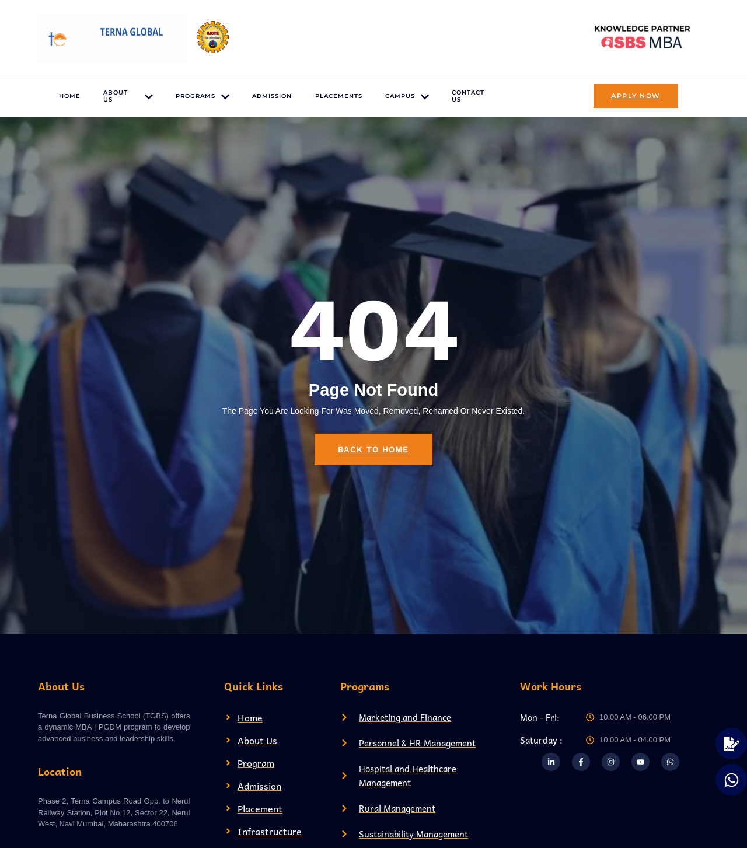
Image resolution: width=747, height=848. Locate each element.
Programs (201, 97)
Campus (407, 97)
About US (127, 96)
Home (69, 96)
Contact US (468, 96)
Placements (338, 96)
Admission (271, 96)
